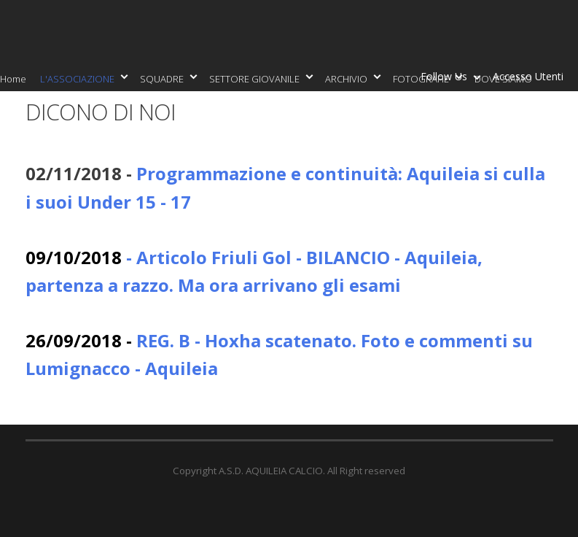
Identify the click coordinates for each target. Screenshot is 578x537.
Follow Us (447, 79)
